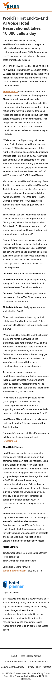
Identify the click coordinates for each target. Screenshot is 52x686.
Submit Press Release (15, 661)
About (14, 656)
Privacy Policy (34, 667)
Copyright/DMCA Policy (12, 667)
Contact (47, 667)
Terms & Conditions (38, 661)
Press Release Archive (30, 656)
